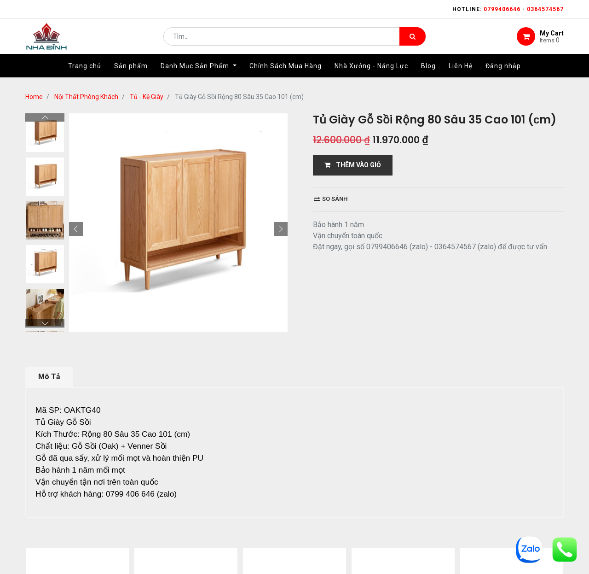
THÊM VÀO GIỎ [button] (352, 165)
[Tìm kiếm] (412, 39)
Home (34, 96)
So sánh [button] (330, 198)
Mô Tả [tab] (49, 376)
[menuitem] (84, 72)
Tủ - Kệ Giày (146, 96)
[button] (76, 229)
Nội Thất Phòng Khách (86, 96)
